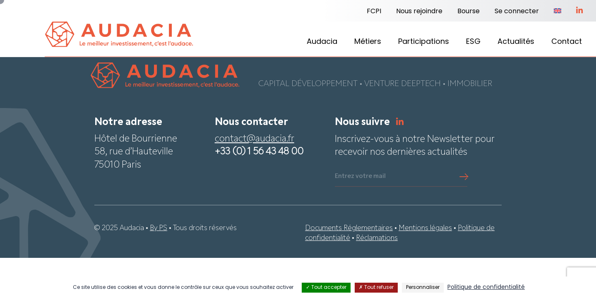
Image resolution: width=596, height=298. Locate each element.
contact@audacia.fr (254, 139)
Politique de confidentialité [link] (486, 287)
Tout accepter (326, 287)
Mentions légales (425, 228)
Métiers (367, 42)
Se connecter (517, 11)
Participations (423, 42)
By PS (158, 228)
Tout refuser (376, 287)
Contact (566, 42)
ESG (473, 42)
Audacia (322, 42)
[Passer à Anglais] (557, 11)
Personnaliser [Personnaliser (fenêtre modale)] (423, 287)
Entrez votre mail (360, 176)
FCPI (374, 11)
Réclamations (377, 238)
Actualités (515, 42)
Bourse (468, 11)
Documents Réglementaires (349, 228)
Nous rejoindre (419, 11)
